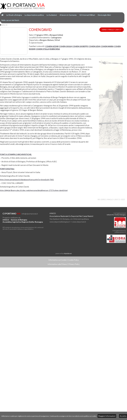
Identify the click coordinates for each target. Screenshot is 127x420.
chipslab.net (68, 253)
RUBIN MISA (54, 49)
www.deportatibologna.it (60, 222)
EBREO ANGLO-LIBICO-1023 (113, 199)
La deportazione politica (34, 15)
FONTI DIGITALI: (7, 169)
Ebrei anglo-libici (104, 15)
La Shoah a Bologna (14, 15)
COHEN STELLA (42, 49)
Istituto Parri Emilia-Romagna (116, 215)
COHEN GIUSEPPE (80, 46)
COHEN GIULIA (65, 46)
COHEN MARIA (107, 46)
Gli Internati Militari (87, 15)
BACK (3, 24)
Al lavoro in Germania (68, 15)
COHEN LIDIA (94, 46)
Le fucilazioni (52, 15)
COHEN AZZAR (51, 46)
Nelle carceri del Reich (10, 20)
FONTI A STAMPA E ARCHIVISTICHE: (16, 154)
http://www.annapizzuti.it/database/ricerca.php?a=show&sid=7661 (27, 179)
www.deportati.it (79, 222)
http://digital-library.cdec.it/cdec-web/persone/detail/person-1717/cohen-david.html (34, 190)
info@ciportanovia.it (30, 214)
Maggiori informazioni (106, 416)
